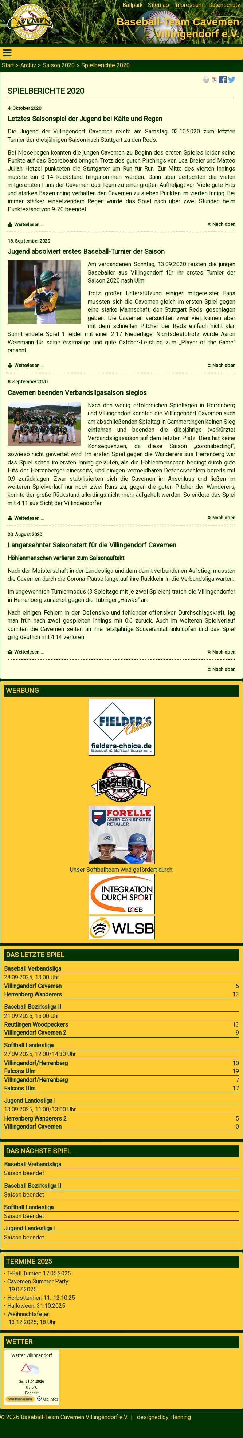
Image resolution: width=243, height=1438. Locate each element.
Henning (180, 1417)
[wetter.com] (20, 1400)
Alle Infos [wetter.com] (47, 1399)
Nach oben (223, 224)
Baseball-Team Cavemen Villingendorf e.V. (74, 1417)
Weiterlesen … (29, 224)
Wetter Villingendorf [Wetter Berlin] (31, 1355)
